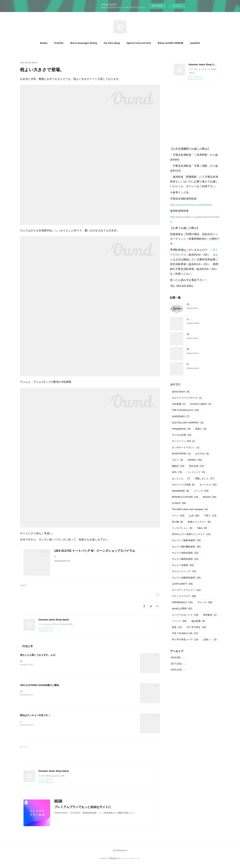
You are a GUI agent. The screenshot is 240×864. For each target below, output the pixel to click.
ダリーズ (204, 602)
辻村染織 (178, 404)
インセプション (182, 528)
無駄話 (178, 466)
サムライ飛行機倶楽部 (186, 546)
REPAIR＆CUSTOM (185, 497)
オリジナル (207, 484)
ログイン (177, 6)
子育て (210, 515)
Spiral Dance (180, 391)
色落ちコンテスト (199, 521)
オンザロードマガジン (185, 447)
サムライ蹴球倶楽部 (185, 559)
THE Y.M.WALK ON (185, 633)
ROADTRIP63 (181, 453)
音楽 (177, 627)
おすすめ (202, 453)
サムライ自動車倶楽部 (186, 577)
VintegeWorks (181, 428)
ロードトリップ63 (183, 441)
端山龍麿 (198, 621)
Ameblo (195, 43)
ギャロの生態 (181, 435)
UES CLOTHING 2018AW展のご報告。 (42, 685)
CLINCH (179, 503)
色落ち (200, 428)
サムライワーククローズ (187, 397)
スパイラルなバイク (185, 614)
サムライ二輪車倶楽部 (186, 540)
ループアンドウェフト (186, 590)
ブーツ (178, 515)
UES (177, 472)
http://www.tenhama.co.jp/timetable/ (191, 204)
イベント (179, 621)
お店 (194, 515)
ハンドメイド (196, 472)
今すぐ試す (157, 6)
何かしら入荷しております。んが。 (38, 655)
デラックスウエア (184, 596)
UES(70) (23, 585)
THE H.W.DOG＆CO (185, 410)
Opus (202, 528)
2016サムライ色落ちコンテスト (191, 534)
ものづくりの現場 (183, 484)
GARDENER (180, 416)
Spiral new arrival (139, 43)
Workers (195, 459)
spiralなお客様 (182, 608)
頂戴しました (204, 478)
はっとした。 (181, 478)
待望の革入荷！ (195, 349)
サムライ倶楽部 (183, 565)
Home (44, 43)
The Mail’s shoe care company (190, 509)
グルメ (177, 459)
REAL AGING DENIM (170, 43)
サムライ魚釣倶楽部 (185, 552)
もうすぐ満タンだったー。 (201, 319)
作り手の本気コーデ (185, 639)
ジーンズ (201, 490)
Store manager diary (83, 43)
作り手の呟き (196, 627)
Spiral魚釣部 (180, 490)
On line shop (112, 43)
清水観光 (209, 614)
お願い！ (209, 639)
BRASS (209, 497)
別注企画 (196, 466)
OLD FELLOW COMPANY (187, 422)
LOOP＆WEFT (182, 583)
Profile (59, 43)
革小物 (177, 521)
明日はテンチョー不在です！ (35, 715)
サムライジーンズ (184, 571)
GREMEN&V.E (182, 602)
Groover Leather (200, 404)
